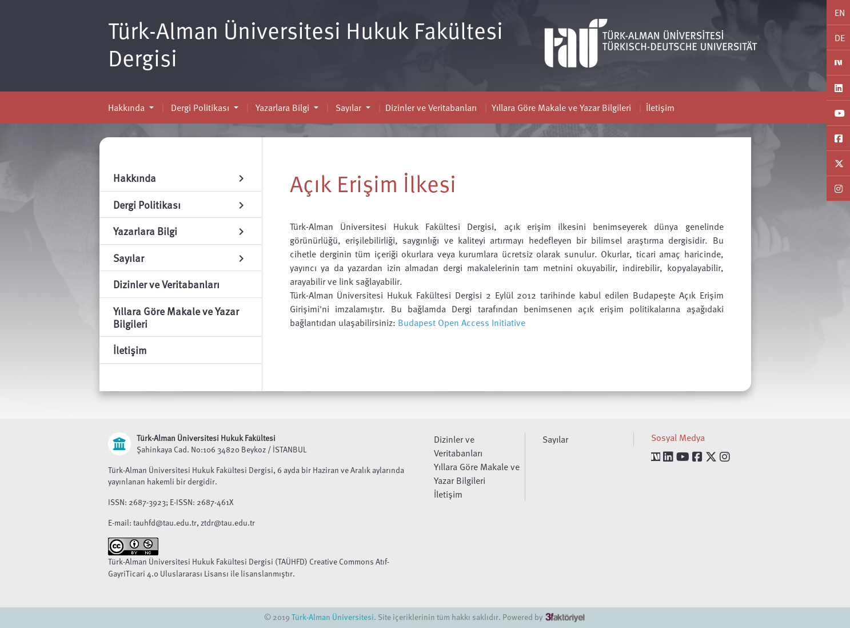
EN (840, 12)
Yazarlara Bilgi (282, 107)
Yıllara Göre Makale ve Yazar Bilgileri (561, 107)
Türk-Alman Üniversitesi (333, 617)
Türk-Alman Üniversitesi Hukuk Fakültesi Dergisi (305, 43)
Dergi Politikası (200, 107)
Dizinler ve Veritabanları (431, 107)
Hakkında (127, 107)
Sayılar (348, 107)
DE (840, 38)
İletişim (660, 107)
